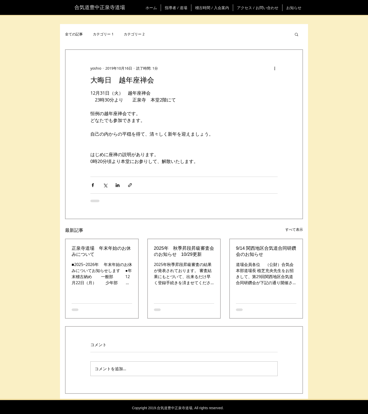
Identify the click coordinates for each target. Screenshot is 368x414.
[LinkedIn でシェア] (117, 185)
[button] (296, 34)
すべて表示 (294, 229)
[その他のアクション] (275, 68)
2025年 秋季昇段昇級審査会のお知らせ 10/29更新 (184, 251)
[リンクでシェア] (130, 185)
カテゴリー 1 (103, 34)
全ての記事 (74, 34)
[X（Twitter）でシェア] (105, 185)
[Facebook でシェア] (92, 185)
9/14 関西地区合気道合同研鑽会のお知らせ (266, 251)
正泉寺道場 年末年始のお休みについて (101, 251)
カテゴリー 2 (134, 34)
